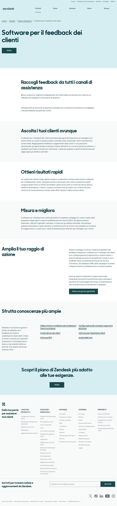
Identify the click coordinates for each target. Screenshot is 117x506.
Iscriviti (108, 484)
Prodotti (38, 8)
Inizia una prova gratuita (83, 291)
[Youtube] (107, 496)
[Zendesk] (3, 408)
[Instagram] (113, 496)
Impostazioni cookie (51, 501)
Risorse (106, 8)
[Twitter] (90, 496)
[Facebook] (96, 496)
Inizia (9, 50)
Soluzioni (72, 8)
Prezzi (55, 8)
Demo (89, 8)
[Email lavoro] (75, 484)
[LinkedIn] (101, 496)
